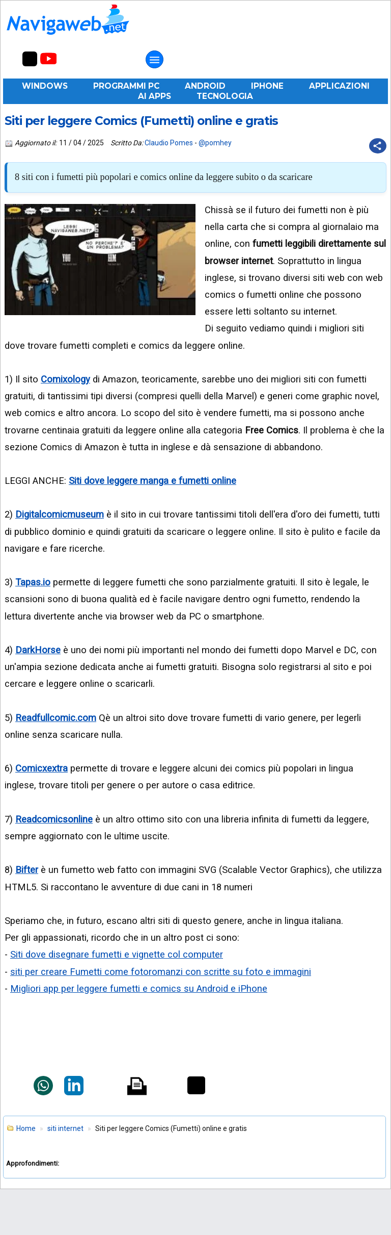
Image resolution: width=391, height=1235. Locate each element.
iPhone (267, 86)
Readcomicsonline (54, 819)
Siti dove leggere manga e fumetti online (152, 480)
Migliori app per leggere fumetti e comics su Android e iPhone (138, 988)
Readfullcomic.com (55, 717)
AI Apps (154, 96)
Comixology (65, 379)
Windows (45, 86)
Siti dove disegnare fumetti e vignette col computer (116, 954)
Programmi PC (126, 86)
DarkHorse (38, 650)
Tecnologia (225, 96)
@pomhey (215, 143)
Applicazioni (339, 86)
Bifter (26, 869)
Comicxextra (41, 768)
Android (205, 86)
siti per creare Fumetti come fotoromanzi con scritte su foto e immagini (160, 971)
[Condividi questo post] (377, 145)
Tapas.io (32, 582)
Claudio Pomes (169, 143)
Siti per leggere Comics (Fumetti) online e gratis (141, 121)
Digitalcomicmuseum (59, 514)
